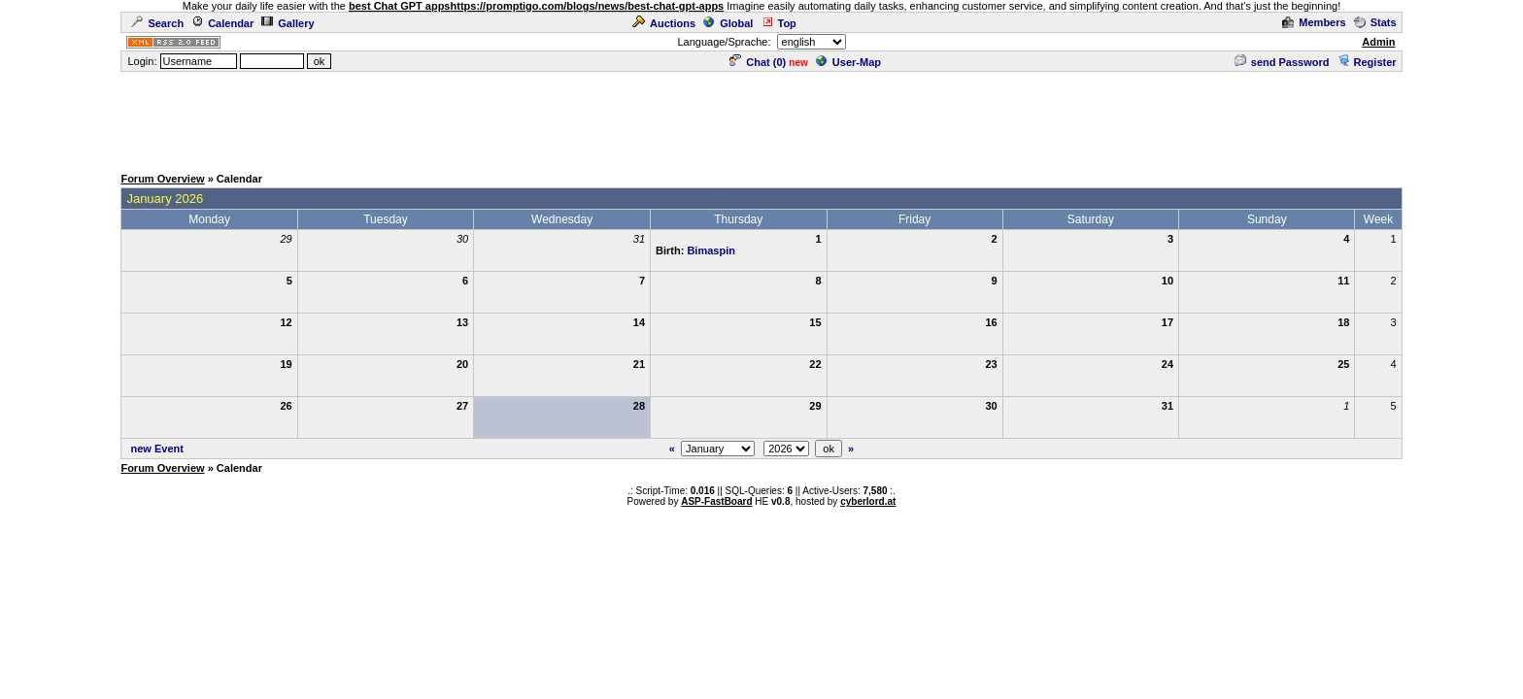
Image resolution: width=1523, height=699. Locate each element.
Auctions (663, 23)
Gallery (287, 23)
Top (779, 23)
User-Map (848, 62)
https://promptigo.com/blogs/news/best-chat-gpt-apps (588, 6)
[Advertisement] (761, 117)
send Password (1282, 62)
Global (728, 23)
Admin (1378, 42)
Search (157, 23)
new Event (157, 448)
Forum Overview (162, 178)
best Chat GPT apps (400, 6)
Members (1313, 22)
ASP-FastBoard (716, 501)
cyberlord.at (868, 501)
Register (1367, 62)
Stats (1375, 22)
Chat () (757, 62)
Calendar (222, 23)
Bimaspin (711, 250)
